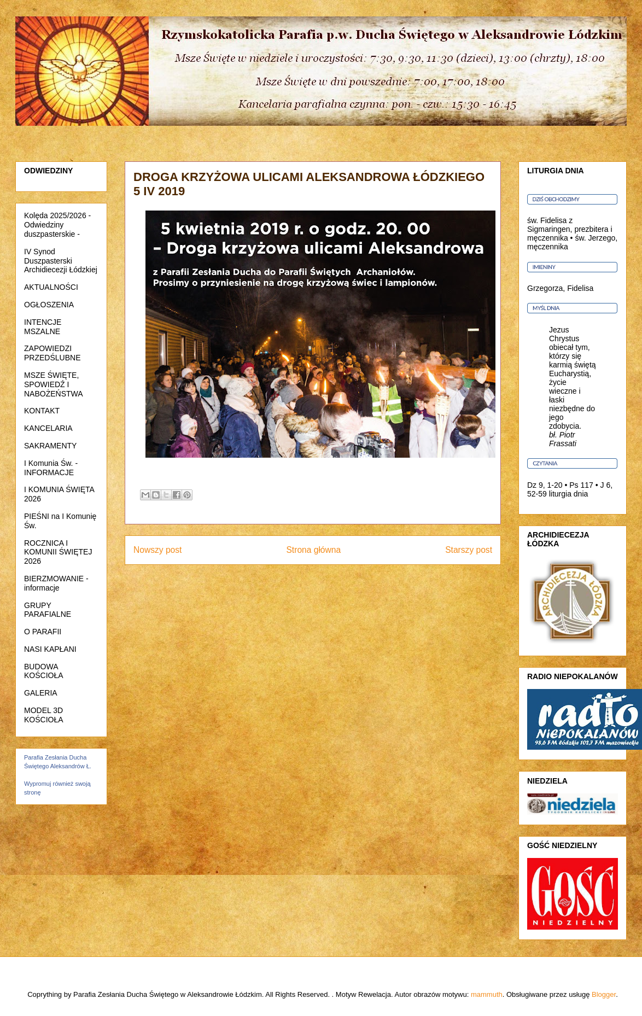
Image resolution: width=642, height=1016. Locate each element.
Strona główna (313, 549)
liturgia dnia (568, 493)
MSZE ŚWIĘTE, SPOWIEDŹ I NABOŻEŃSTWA (53, 384)
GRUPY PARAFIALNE (47, 610)
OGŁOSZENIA (49, 304)
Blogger (604, 994)
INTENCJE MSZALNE (42, 327)
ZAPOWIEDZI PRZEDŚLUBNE (52, 353)
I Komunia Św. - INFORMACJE (51, 468)
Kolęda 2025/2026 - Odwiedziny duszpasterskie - (57, 224)
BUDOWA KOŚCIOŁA (43, 671)
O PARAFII (42, 631)
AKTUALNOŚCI (51, 287)
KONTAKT (42, 410)
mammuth (487, 994)
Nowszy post (157, 549)
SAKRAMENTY (50, 445)
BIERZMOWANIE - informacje (56, 583)
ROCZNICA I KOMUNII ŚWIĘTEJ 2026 (58, 552)
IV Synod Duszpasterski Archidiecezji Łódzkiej (60, 261)
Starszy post (468, 549)
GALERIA (40, 692)
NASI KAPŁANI (50, 649)
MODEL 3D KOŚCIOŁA (43, 715)
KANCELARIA (48, 428)
